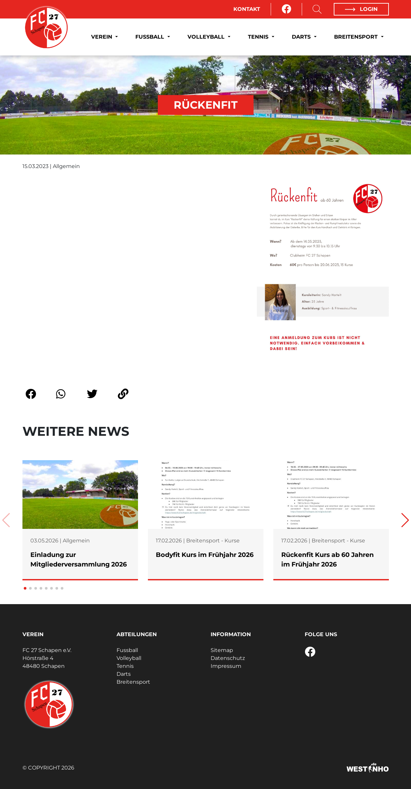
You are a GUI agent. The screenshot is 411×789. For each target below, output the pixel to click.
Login (361, 9)
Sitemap (222, 650)
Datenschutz (228, 658)
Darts (302, 37)
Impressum (226, 666)
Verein (102, 37)
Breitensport (356, 37)
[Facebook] (286, 9)
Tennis (259, 37)
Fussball (150, 37)
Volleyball (207, 37)
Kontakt (246, 9)
